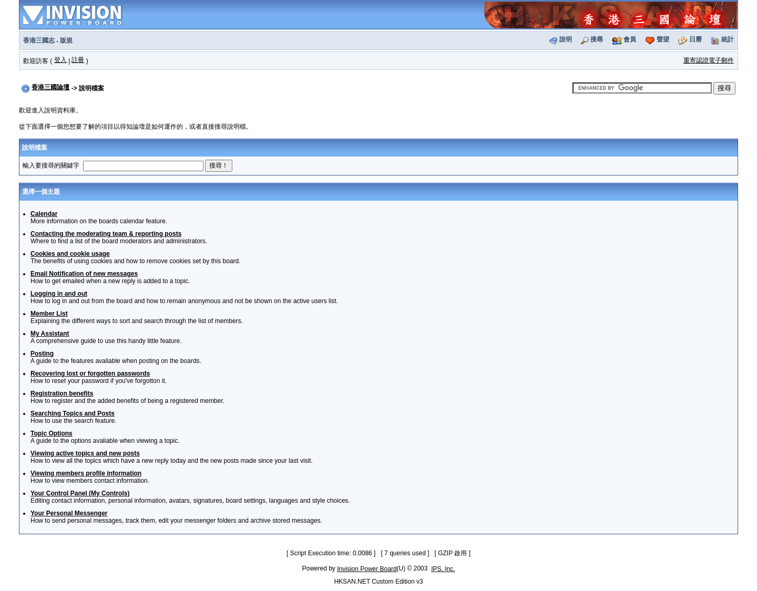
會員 (629, 39)
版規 (66, 40)
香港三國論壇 (50, 87)
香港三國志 (39, 40)
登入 (60, 60)
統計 (727, 39)
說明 (565, 39)
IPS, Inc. (443, 569)
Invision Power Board (366, 569)
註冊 (77, 60)
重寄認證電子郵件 (708, 60)
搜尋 (596, 39)
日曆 (695, 39)
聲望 (663, 39)
